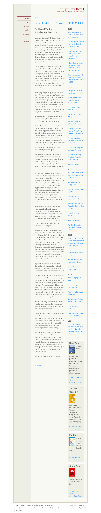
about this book (76, 426)
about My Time (76, 457)
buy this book (75, 429)
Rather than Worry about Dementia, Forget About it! (74, 100)
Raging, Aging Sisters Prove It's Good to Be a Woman (76, 206)
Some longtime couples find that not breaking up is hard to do (76, 44)
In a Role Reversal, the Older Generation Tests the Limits (76, 175)
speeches (26, 34)
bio (28, 22)
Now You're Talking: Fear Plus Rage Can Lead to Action (75, 157)
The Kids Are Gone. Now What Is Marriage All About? (75, 140)
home (27, 18)
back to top (38, 366)
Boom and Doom (73, 164)
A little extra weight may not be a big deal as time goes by (75, 34)
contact (26, 42)
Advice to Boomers (74, 220)
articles (26, 26)
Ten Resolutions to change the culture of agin (75, 227)
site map (19, 510)
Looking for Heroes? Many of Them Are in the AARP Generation (75, 131)
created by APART (80, 508)
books (27, 30)
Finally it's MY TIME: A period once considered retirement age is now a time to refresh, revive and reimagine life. (76, 243)
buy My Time (75, 460)
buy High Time (76, 382)
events (27, 38)
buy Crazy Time (76, 496)
